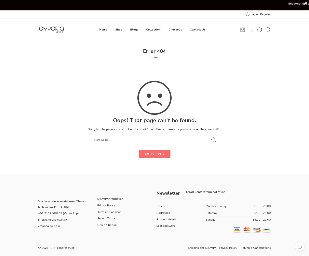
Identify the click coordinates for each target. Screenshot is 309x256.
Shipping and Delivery (202, 248)
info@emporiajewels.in (53, 220)
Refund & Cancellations (256, 248)
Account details (166, 219)
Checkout (175, 29)
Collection (153, 29)
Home (103, 29)
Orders (160, 206)
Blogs (134, 29)
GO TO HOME (154, 153)
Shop (118, 29)
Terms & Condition (109, 212)
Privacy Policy (106, 205)
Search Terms (106, 218)
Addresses (163, 213)
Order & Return (107, 225)
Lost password (165, 226)
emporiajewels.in (49, 226)
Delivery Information (110, 199)
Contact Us (198, 29)
